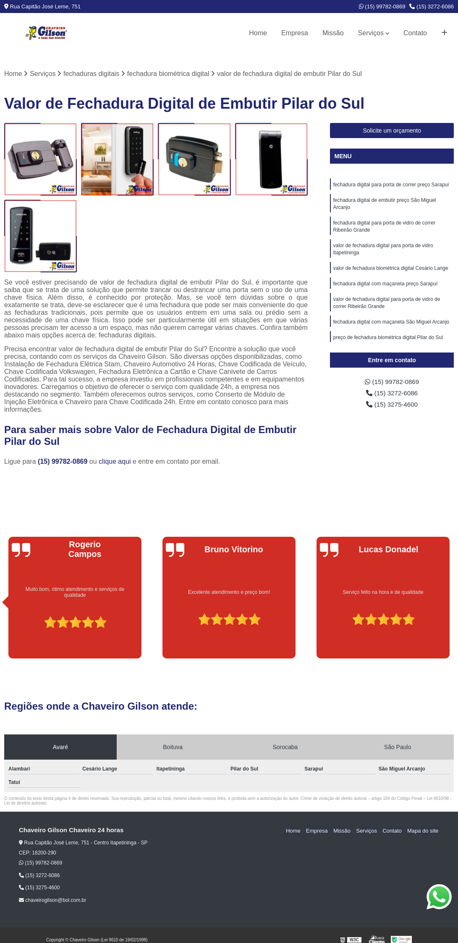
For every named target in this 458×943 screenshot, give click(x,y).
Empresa (294, 33)
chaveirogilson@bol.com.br (52, 901)
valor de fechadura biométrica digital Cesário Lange (390, 271)
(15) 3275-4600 (392, 405)
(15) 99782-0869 (382, 6)
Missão (333, 33)
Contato (415, 33)
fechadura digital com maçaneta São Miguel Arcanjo (391, 327)
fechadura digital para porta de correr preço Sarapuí (391, 185)
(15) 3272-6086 (431, 6)
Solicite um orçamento (392, 131)
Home (258, 33)
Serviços (371, 33)
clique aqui (115, 461)
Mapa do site (423, 831)
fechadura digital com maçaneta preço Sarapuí (385, 287)
